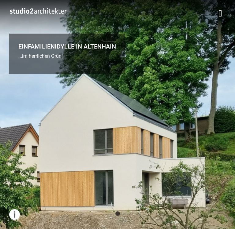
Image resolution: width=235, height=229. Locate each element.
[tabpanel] (117, 114)
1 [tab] (117, 214)
